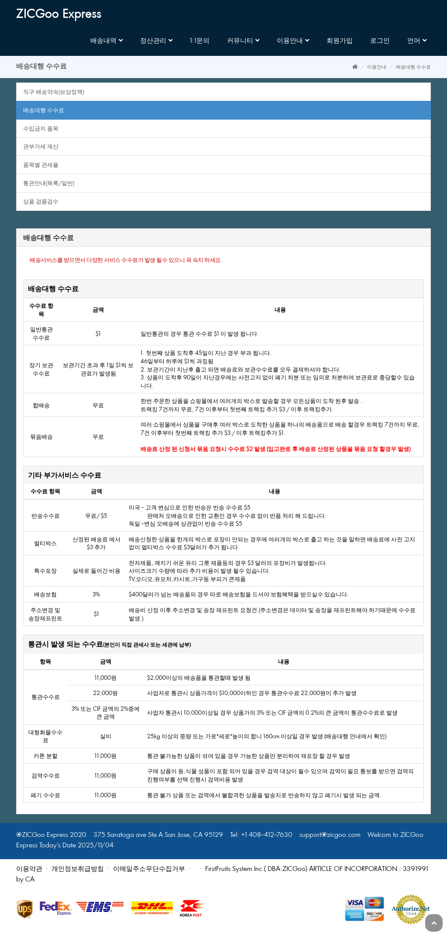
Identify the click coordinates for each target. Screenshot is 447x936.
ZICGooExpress (58, 14)
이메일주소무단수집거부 (149, 868)
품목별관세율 (40, 165)
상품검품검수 (40, 201)
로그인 (380, 40)
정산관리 (156, 40)
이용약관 (29, 868)
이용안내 (293, 40)
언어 (416, 40)
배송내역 (106, 40)
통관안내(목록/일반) (48, 183)
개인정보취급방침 (78, 868)
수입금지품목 (40, 128)
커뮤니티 (243, 40)
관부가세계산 (40, 146)
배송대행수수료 (43, 110)
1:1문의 (200, 40)
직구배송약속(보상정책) (53, 92)
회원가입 (340, 40)
